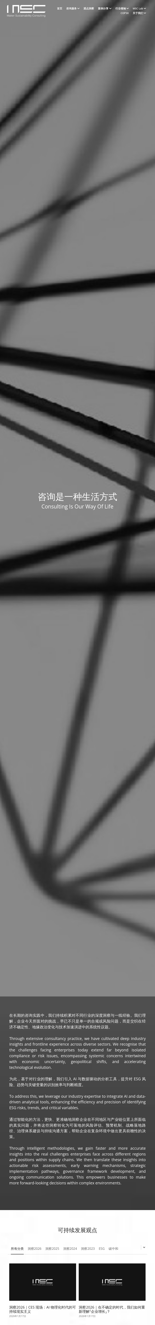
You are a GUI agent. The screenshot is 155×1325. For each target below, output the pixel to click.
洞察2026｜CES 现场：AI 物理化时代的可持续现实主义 (42, 1313)
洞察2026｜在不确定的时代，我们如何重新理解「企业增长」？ (112, 1313)
